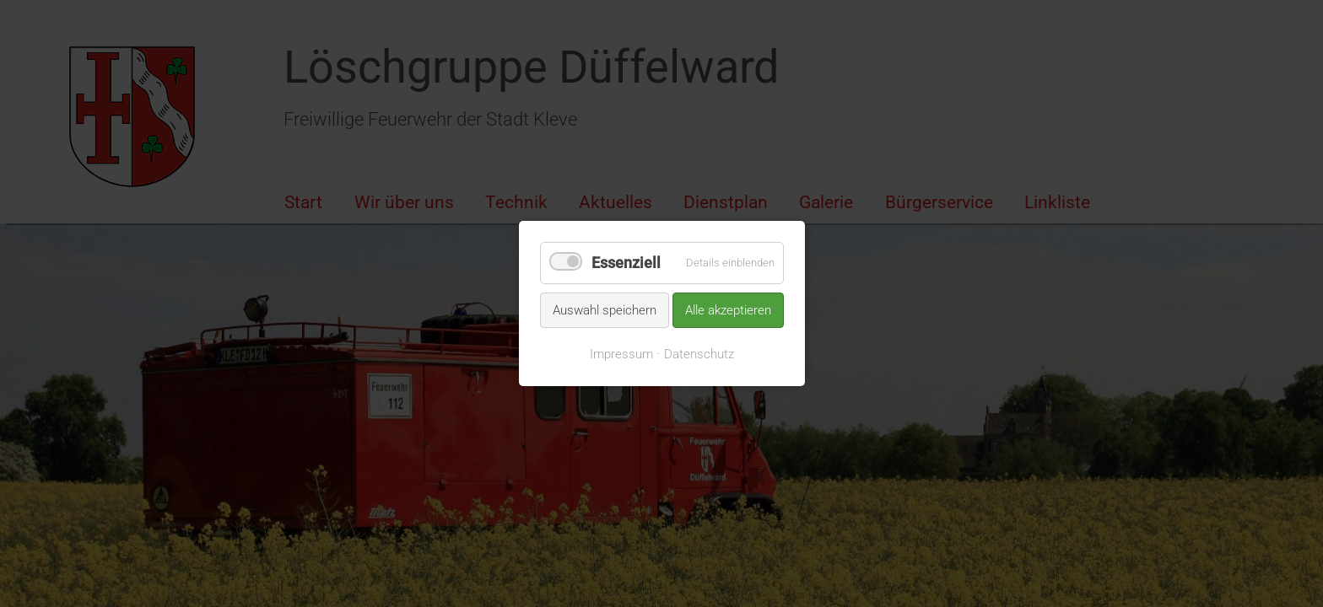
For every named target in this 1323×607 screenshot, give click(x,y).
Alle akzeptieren (728, 309)
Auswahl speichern (604, 309)
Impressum (621, 354)
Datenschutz (699, 354)
